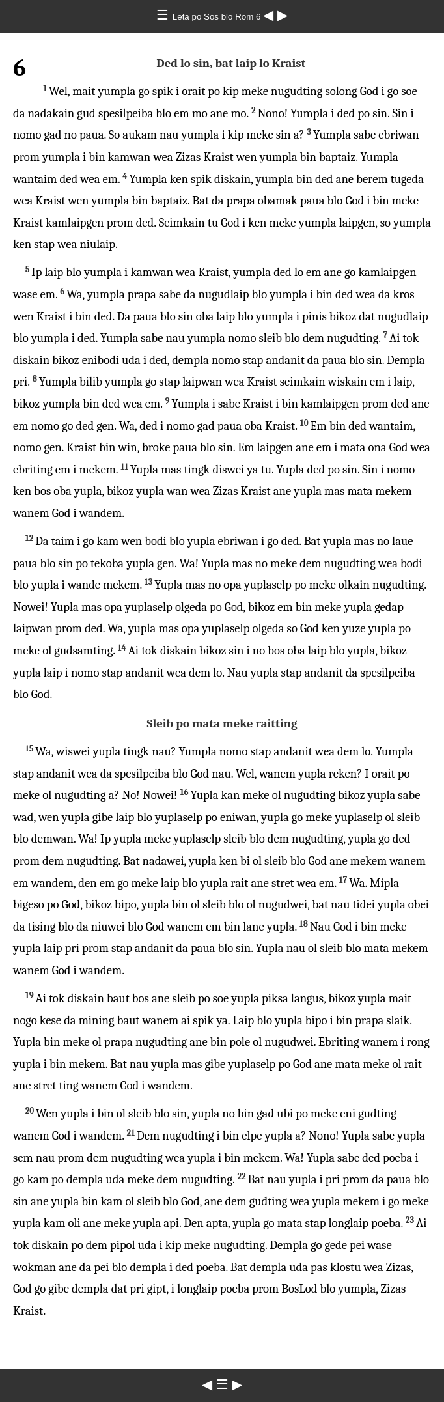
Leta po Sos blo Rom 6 (218, 16)
